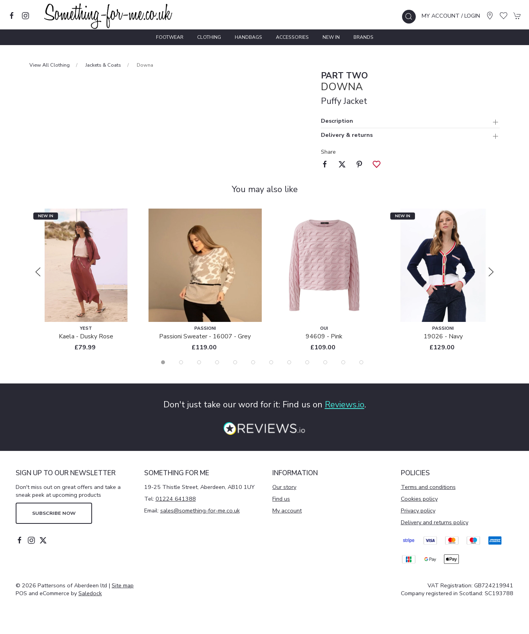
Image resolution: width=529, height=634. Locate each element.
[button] (409, 17)
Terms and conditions (428, 487)
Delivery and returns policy (434, 522)
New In (331, 37)
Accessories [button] (292, 37)
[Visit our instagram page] (25, 16)
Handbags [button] (248, 37)
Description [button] (337, 121)
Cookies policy (419, 499)
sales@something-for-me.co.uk (200, 510)
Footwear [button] (169, 37)
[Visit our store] (490, 16)
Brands (363, 37)
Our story (284, 487)
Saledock (90, 593)
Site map (123, 585)
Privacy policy (418, 510)
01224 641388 (176, 499)
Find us (281, 499)
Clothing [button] (209, 37)
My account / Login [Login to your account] (451, 16)
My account (287, 510)
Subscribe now (54, 513)
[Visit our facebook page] (12, 16)
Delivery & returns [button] (347, 135)
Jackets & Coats (103, 65)
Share (328, 152)
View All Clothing (49, 65)
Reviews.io (344, 405)
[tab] (163, 362)
